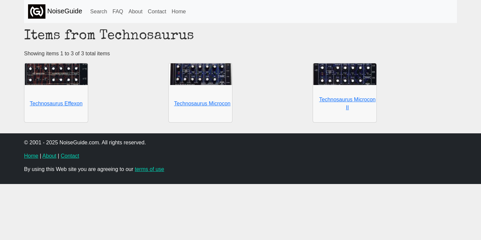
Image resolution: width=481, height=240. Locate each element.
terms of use (149, 169)
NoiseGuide (55, 11)
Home (179, 11)
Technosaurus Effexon (56, 103)
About (136, 11)
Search (98, 11)
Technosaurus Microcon (202, 103)
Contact (157, 11)
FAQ (118, 11)
